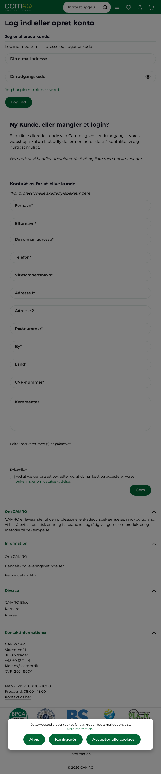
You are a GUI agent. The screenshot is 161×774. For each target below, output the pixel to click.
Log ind (18, 102)
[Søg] (105, 7)
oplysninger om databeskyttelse (43, 481)
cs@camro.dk (26, 666)
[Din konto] (140, 7)
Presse (11, 615)
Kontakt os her (18, 697)
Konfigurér (66, 739)
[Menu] (117, 7)
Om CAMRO (16, 556)
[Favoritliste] (128, 7)
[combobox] (81, 7)
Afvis (34, 739)
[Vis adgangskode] (148, 77)
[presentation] (46, 457)
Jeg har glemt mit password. (32, 90)
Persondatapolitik (21, 575)
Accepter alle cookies (113, 739)
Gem (140, 490)
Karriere (12, 608)
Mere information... (80, 729)
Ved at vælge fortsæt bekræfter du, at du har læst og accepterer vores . (75, 479)
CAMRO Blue (16, 602)
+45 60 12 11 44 (17, 660)
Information (81, 754)
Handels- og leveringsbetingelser (34, 566)
